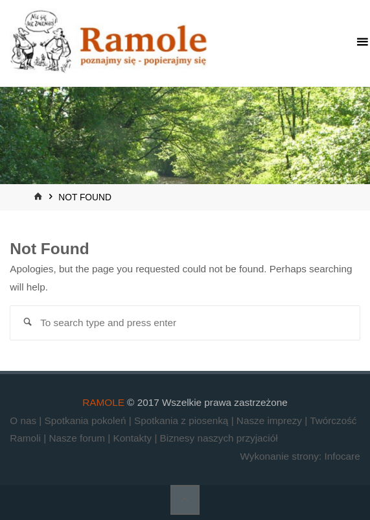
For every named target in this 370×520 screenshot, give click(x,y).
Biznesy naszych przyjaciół (219, 437)
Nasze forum (78, 437)
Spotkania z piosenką (182, 420)
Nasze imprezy (271, 420)
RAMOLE (103, 402)
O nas (24, 420)
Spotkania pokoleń (87, 420)
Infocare (342, 456)
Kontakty (134, 437)
